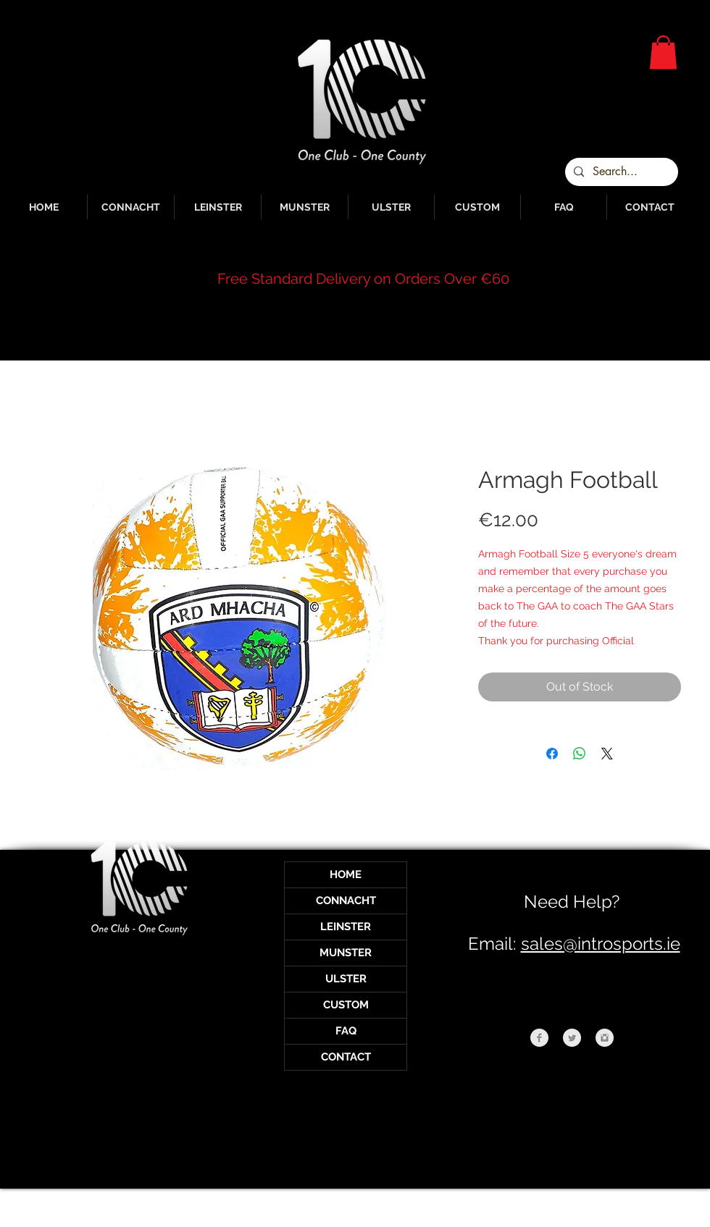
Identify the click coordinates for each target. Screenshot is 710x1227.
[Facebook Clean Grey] (539, 1038)
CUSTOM (346, 1004)
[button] (663, 52)
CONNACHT (346, 900)
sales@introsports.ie (600, 943)
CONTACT (346, 1056)
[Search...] (620, 172)
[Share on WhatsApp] (579, 753)
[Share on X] (607, 753)
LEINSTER (345, 926)
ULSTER (346, 978)
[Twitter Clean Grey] (572, 1038)
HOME (346, 874)
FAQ (345, 1030)
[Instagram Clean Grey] (605, 1038)
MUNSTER (346, 952)
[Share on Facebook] (552, 753)
